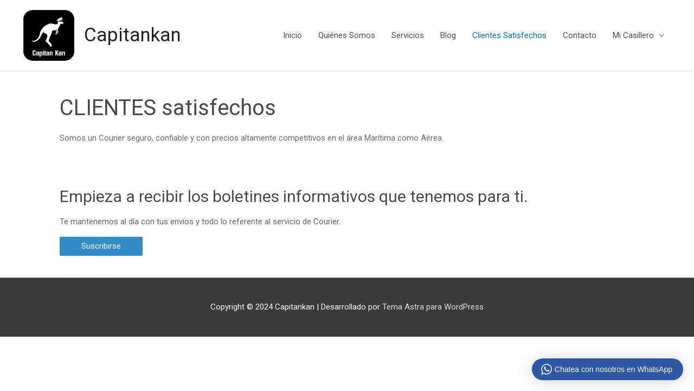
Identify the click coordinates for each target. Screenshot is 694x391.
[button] (101, 246)
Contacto (579, 35)
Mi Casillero (633, 35)
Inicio (292, 35)
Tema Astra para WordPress (433, 306)
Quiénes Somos (346, 35)
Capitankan (132, 35)
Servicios (407, 35)
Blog (448, 35)
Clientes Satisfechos (509, 35)
